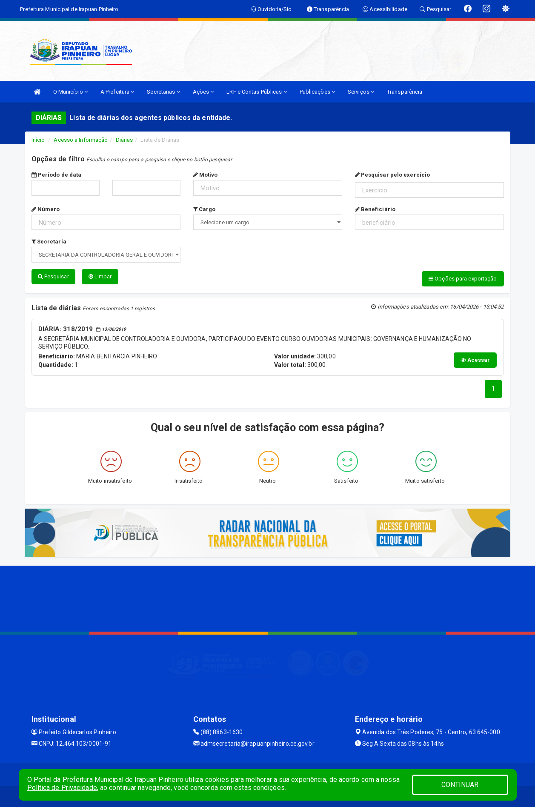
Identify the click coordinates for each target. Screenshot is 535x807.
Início (38, 140)
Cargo (204, 209)
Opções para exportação (463, 278)
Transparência (404, 92)
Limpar (100, 276)
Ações (203, 92)
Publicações (317, 92)
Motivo (205, 175)
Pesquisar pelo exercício (392, 175)
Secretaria (48, 241)
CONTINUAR (460, 785)
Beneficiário (375, 209)
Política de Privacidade (62, 788)
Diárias (124, 140)
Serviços (361, 92)
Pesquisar (53, 276)
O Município (70, 92)
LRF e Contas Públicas (256, 92)
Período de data (56, 175)
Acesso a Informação (81, 140)
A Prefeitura (117, 92)
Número (45, 209)
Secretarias (163, 92)
